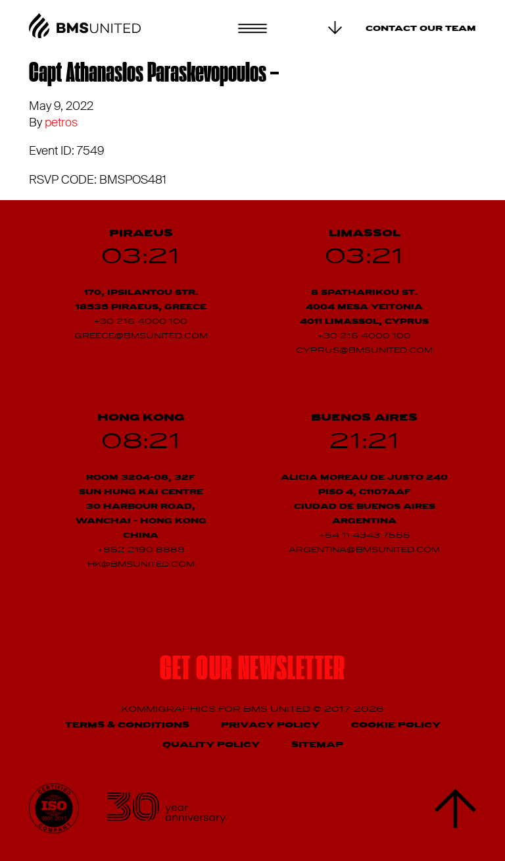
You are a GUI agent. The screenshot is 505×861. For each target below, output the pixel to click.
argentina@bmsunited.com (364, 550)
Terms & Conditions (127, 725)
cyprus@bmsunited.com (364, 351)
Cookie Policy (396, 725)
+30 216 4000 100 (140, 322)
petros (61, 122)
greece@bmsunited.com (141, 336)
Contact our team (421, 29)
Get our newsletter (252, 670)
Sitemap (317, 745)
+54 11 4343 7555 (364, 536)
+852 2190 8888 (141, 550)
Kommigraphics (169, 709)
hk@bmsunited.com (141, 565)
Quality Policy (211, 745)
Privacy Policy (270, 725)
